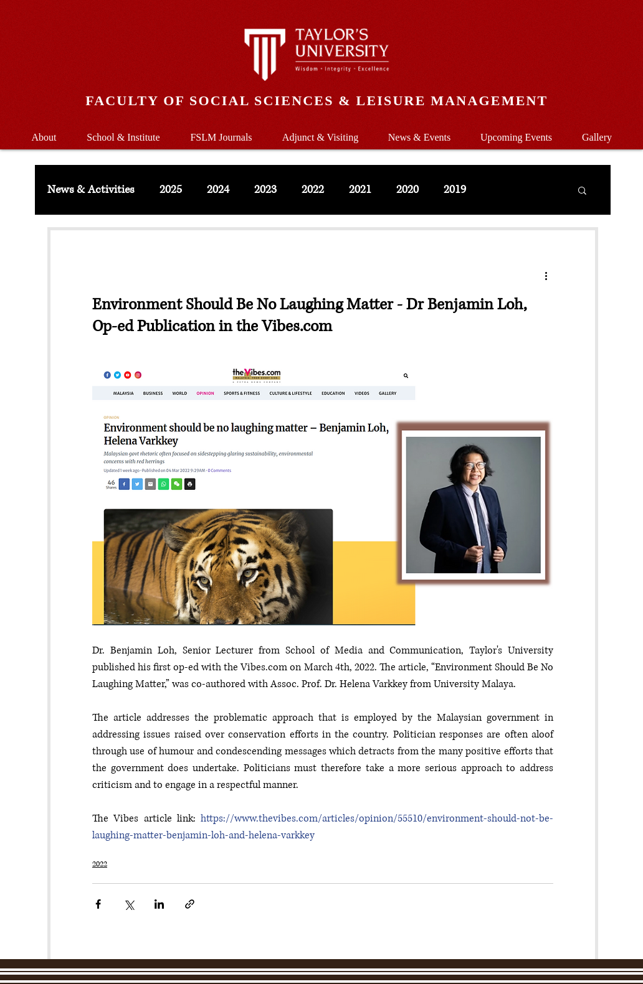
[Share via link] (190, 904)
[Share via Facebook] (98, 904)
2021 (360, 189)
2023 (265, 189)
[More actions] (545, 275)
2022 (313, 189)
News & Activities (91, 189)
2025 (171, 189)
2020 (407, 189)
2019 (455, 189)
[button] (123, 131)
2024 (218, 189)
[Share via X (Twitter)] (129, 904)
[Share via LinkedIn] (159, 904)
